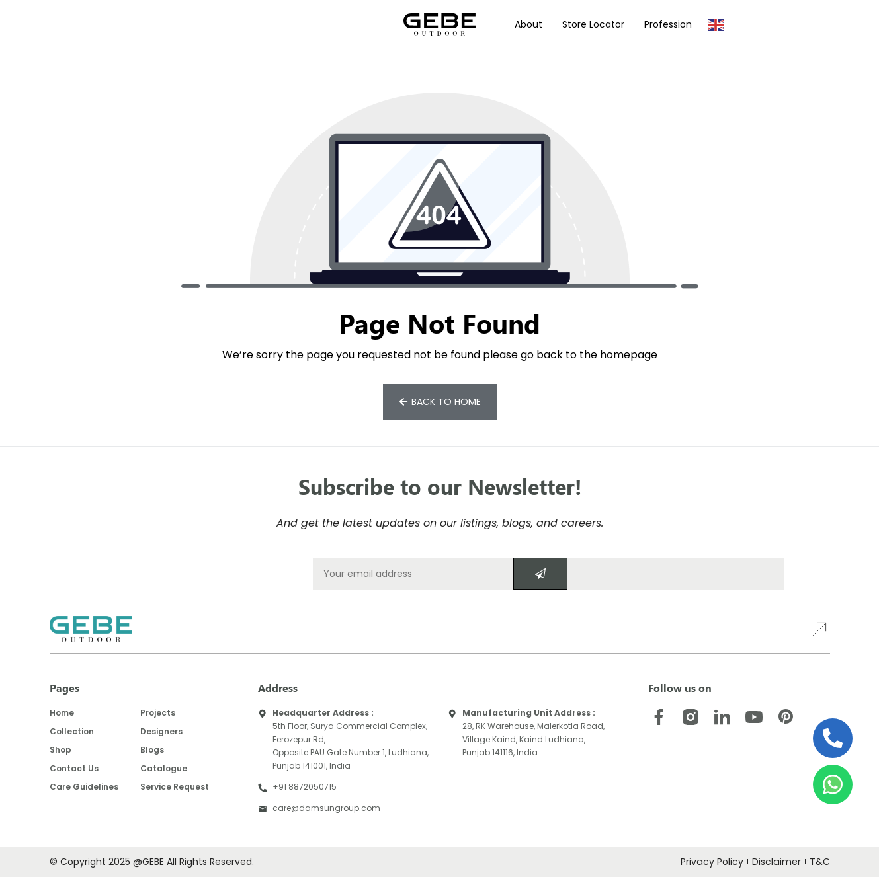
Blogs (152, 749)
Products (140, 24)
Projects (202, 24)
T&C (820, 861)
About (528, 24)
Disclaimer (777, 861)
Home (62, 712)
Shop (60, 749)
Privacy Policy (713, 861)
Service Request (174, 786)
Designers (256, 24)
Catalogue (163, 768)
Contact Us (74, 768)
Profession (668, 24)
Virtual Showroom (333, 24)
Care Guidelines (84, 786)
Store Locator (593, 24)
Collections (75, 24)
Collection (72, 731)
